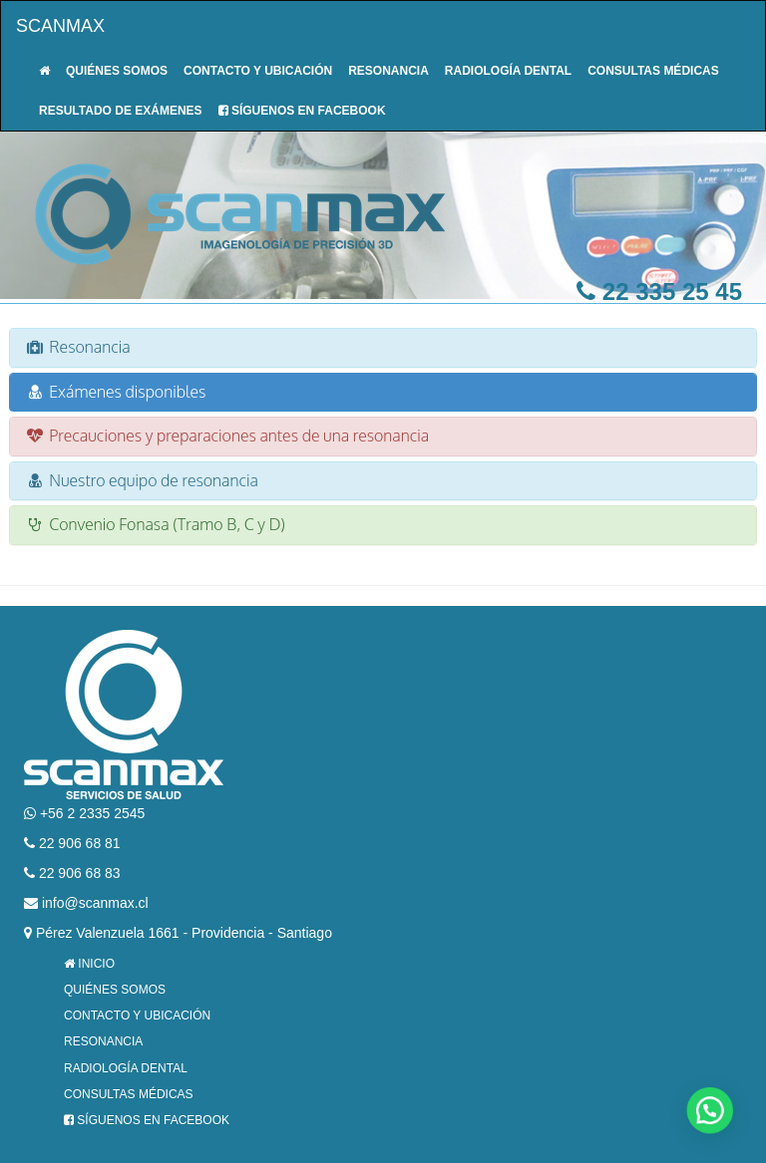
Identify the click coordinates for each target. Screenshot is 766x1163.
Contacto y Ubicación (258, 71)
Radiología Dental (508, 71)
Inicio (89, 964)
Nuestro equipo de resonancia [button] (141, 480)
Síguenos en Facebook (302, 111)
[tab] (383, 348)
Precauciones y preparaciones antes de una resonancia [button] (227, 435)
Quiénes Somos (117, 71)
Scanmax (60, 26)
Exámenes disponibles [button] (115, 392)
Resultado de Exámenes (120, 111)
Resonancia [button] (78, 347)
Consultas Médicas (653, 71)
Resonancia (388, 71)
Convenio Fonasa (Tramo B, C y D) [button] (155, 524)
